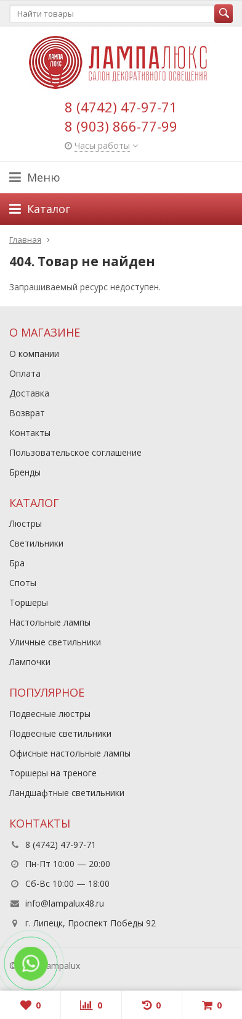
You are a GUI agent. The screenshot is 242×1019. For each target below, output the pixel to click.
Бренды (25, 472)
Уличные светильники (55, 642)
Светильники (36, 543)
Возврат (27, 413)
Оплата (25, 373)
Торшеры (28, 602)
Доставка (29, 393)
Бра (17, 563)
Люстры (25, 523)
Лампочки (29, 662)
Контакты (29, 432)
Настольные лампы (50, 622)
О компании (34, 353)
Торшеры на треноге (53, 773)
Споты (22, 583)
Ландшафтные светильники (66, 793)
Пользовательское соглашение (75, 452)
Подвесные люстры (50, 713)
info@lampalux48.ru (64, 903)
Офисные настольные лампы (70, 753)
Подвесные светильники (60, 733)
